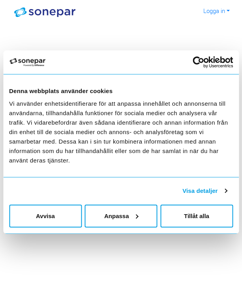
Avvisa (45, 215)
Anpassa (121, 215)
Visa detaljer (200, 190)
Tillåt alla (196, 215)
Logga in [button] (214, 11)
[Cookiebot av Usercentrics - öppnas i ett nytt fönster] (204, 62)
